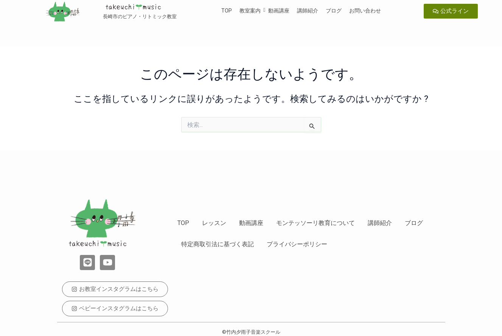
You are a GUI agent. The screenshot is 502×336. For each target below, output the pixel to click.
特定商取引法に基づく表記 (217, 244)
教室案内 (250, 11)
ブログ (334, 11)
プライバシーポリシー (297, 244)
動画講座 (278, 11)
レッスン (214, 223)
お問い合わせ (365, 11)
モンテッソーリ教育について (315, 223)
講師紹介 (307, 11)
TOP (226, 11)
